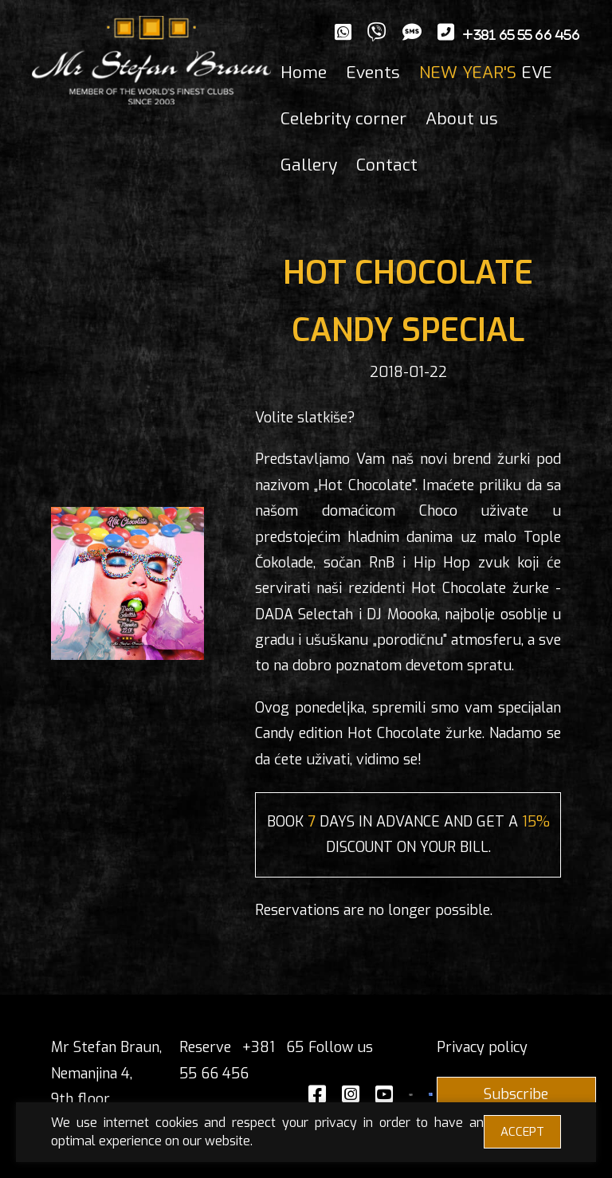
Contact (387, 165)
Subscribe (516, 1094)
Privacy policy (482, 1047)
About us (462, 119)
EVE (485, 72)
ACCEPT (522, 1132)
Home (303, 72)
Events (373, 72)
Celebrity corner (343, 119)
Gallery (308, 165)
